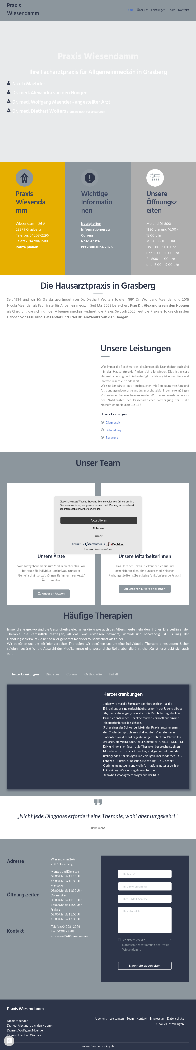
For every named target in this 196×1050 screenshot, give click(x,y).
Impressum (157, 1018)
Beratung (112, 437)
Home (129, 10)
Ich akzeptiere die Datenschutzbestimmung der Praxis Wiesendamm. (145, 944)
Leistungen (158, 10)
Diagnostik (113, 422)
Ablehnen (98, 528)
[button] (51, 593)
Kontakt (183, 10)
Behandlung (113, 430)
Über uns (142, 10)
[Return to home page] (28, 10)
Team (171, 10)
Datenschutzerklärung (103, 549)
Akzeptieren (99, 520)
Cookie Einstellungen (170, 1024)
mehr (98, 536)
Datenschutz (175, 1018)
